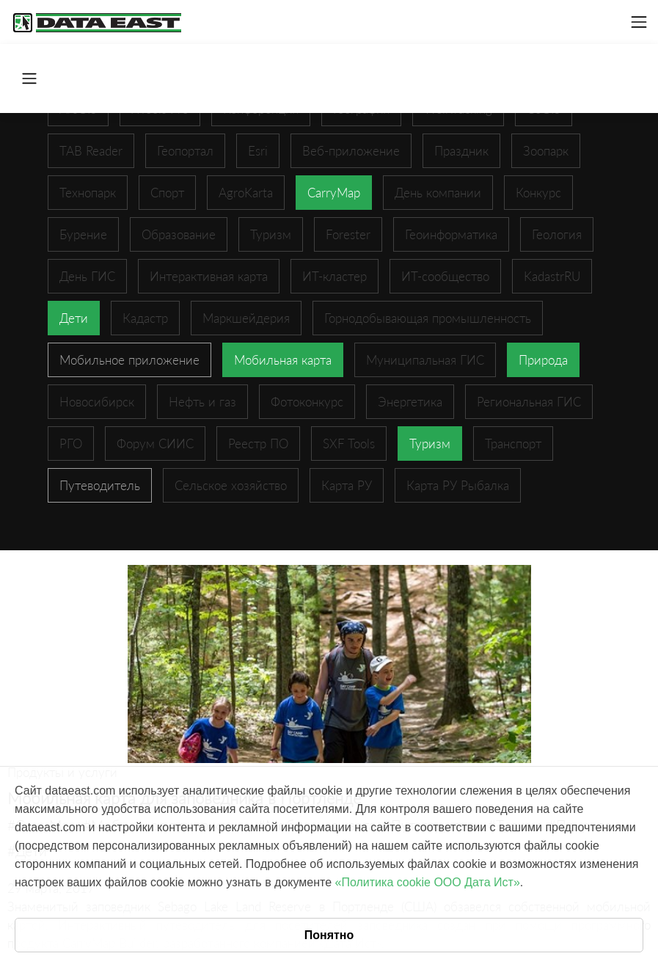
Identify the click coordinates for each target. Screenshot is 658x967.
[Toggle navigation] (639, 22)
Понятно (329, 935)
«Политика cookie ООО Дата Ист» (427, 882)
